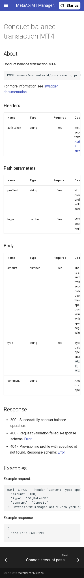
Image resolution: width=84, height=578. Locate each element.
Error (28, 439)
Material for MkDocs (31, 573)
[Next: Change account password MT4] (52, 557)
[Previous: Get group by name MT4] (11, 557)
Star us (73, 5)
